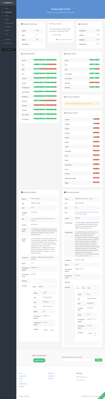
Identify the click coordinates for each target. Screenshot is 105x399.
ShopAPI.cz (22, 396)
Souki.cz (92, 396)
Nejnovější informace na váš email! (72, 357)
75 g (83, 288)
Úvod (20, 373)
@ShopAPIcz (81, 380)
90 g (77, 288)
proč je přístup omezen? (64, 39)
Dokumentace (7, 23)
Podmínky (50, 378)
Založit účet (51, 376)
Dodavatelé (22, 376)
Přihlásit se (51, 373)
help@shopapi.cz (82, 377)
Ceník (20, 381)
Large (34, 286)
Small (40, 286)
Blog (5, 34)
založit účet (39, 360)
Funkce (21, 378)
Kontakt (21, 386)
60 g (89, 288)
